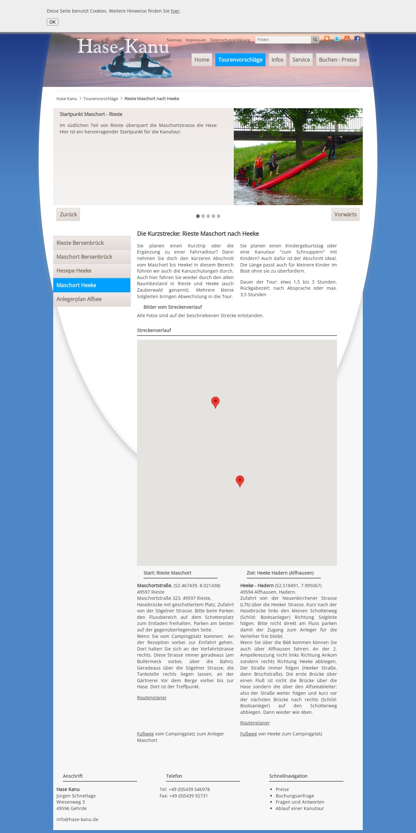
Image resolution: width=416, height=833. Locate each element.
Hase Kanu (66, 98)
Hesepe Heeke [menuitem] (73, 270)
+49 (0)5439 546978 (189, 789)
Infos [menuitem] (277, 59)
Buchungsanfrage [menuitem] (295, 796)
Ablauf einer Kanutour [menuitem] (300, 808)
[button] (240, 481)
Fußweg (145, 734)
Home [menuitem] (201, 59)
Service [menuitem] (301, 59)
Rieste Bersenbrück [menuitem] (80, 242)
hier (175, 11)
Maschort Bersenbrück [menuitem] (84, 256)
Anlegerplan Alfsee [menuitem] (79, 299)
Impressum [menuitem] (196, 40)
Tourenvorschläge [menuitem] (240, 59)
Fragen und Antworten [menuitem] (300, 802)
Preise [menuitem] (282, 789)
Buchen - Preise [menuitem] (338, 59)
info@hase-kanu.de (77, 819)
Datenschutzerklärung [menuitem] (230, 40)
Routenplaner (152, 697)
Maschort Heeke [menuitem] (76, 285)
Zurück (68, 214)
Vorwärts (345, 214)
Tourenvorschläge (101, 98)
